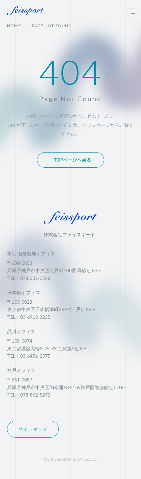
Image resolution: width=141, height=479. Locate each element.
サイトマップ (32, 429)
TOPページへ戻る (72, 160)
